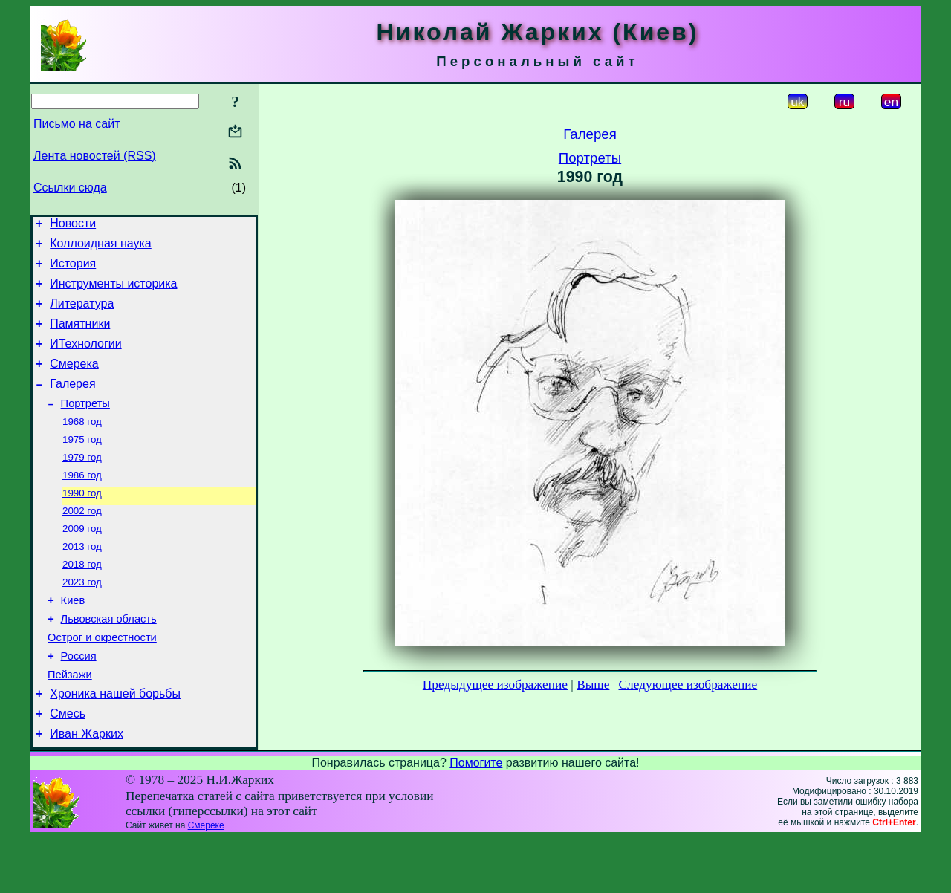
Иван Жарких (86, 788)
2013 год (82, 580)
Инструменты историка (113, 292)
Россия (79, 702)
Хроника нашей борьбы (115, 744)
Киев (73, 640)
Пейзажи (70, 723)
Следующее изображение (688, 685)
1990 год (82, 522)
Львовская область (109, 660)
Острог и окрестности (102, 681)
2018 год (82, 599)
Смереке (206, 880)
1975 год (82, 464)
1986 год (82, 503)
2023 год (82, 619)
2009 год (82, 561)
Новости (73, 225)
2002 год (82, 542)
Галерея (72, 403)
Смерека (74, 381)
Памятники (80, 337)
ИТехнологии (85, 359)
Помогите (475, 817)
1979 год (82, 484)
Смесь (67, 766)
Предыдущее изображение (495, 685)
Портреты (85, 426)
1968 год (82, 445)
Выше (593, 685)
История (73, 270)
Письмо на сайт (76, 123)
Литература (82, 314)
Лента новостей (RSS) (94, 155)
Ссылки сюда (70, 187)
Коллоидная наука (101, 247)
